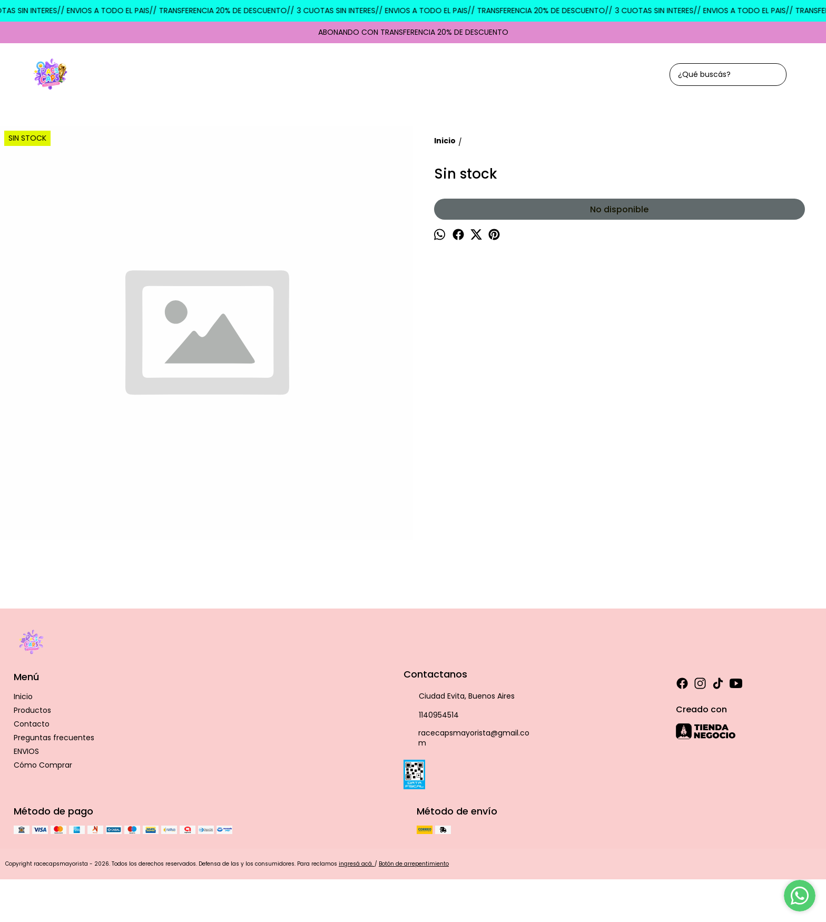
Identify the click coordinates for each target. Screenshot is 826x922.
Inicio (23, 696)
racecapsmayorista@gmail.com (467, 738)
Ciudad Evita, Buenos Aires (459, 696)
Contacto (32, 724)
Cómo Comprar (43, 765)
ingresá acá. (357, 864)
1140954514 (431, 715)
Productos (32, 710)
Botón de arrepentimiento (414, 864)
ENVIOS (26, 751)
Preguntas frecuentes (54, 737)
